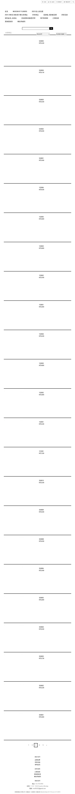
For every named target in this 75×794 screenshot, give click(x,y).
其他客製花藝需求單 (28, 18)
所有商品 (35, 15)
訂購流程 (56, 18)
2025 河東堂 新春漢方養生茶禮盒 (16, 15)
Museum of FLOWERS (20, 11)
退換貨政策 (9, 21)
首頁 (6, 11)
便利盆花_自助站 (11, 18)
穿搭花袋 (64, 15)
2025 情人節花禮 (37, 11)
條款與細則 (21, 21)
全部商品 (8, 33)
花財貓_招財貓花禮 (50, 15)
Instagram (44, 18)
